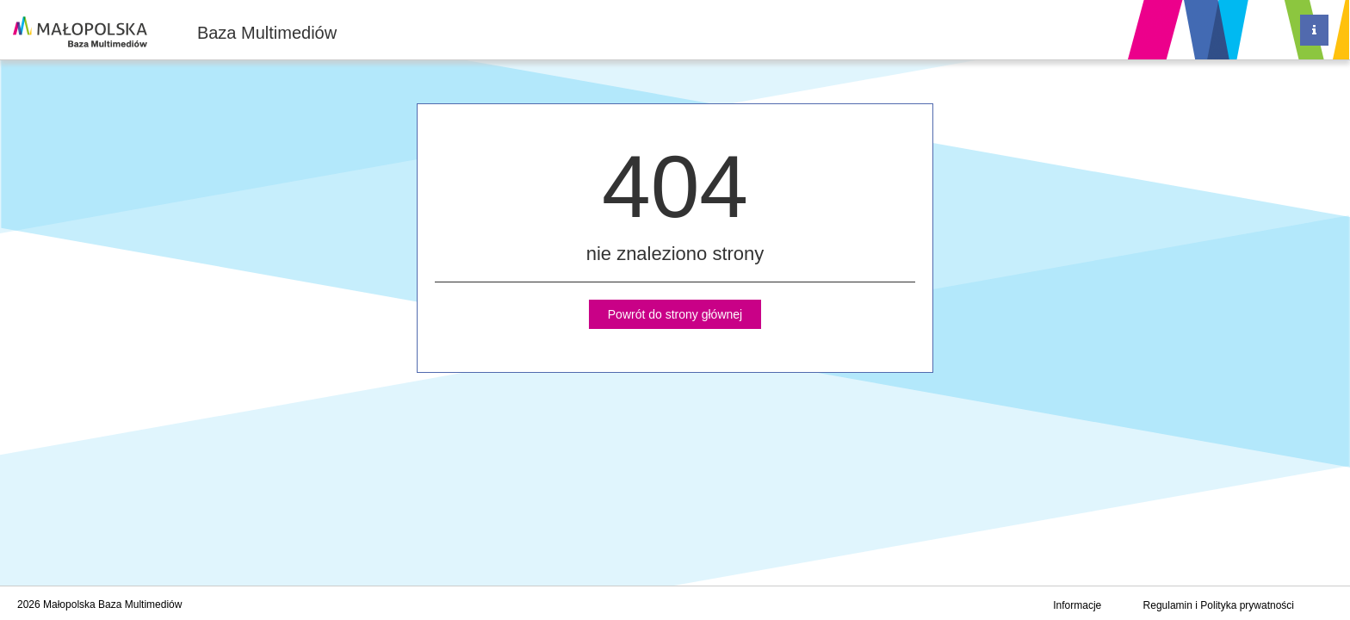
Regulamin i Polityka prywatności (1218, 605)
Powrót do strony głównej (675, 314)
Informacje (1077, 605)
